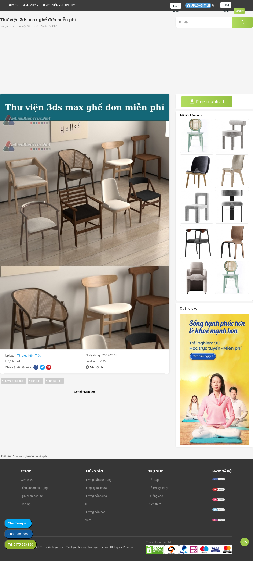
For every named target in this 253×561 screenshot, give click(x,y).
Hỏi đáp (153, 480)
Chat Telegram (18, 523)
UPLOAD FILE (198, 5)
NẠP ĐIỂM (176, 6)
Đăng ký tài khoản (96, 488)
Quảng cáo (155, 496)
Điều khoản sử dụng (34, 488)
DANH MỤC (29, 5)
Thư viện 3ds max (26, 26)
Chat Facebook (18, 534)
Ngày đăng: (94, 355)
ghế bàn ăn (54, 380)
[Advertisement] (126, 62)
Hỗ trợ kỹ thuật (158, 488)
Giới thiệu (27, 480)
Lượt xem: (93, 361)
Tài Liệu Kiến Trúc (29, 355)
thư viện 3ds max (13, 380)
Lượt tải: (11, 361)
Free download (207, 101)
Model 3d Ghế (49, 26)
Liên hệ (25, 504)
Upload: (10, 355)
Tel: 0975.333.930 (20, 544)
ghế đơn (35, 380)
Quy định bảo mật (32, 496)
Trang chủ (5, 26)
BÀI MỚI (45, 5)
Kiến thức (154, 504)
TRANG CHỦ (12, 5)
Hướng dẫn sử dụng (98, 480)
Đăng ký (239, 11)
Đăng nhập (226, 6)
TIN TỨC (70, 5)
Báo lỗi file (97, 367)
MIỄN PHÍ (57, 5)
